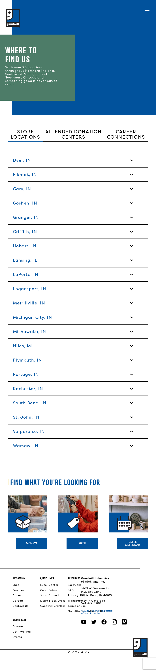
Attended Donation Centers (73, 134)
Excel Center (49, 585)
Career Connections (126, 134)
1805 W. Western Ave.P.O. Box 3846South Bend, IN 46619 (96, 592)
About (17, 595)
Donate (31, 543)
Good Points (48, 590)
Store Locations (25, 134)
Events (17, 637)
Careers (18, 600)
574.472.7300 (91, 603)
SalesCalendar (132, 543)
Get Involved (22, 631)
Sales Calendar (51, 595)
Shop (82, 543)
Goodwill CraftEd (52, 606)
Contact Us (20, 606)
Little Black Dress (52, 600)
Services (18, 590)
